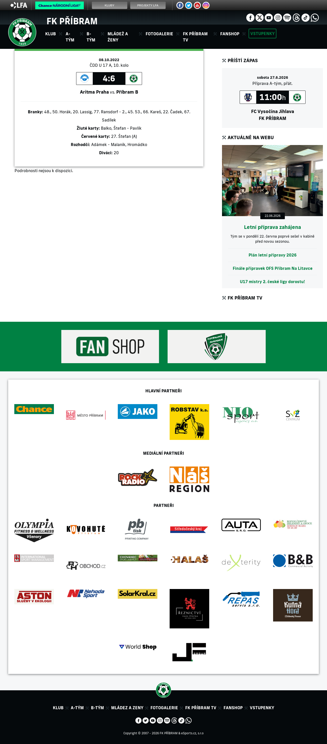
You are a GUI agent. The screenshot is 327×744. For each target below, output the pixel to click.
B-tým (97, 707)
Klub (58, 707)
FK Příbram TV (195, 36)
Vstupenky (262, 33)
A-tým (77, 707)
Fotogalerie (159, 33)
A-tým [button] (70, 36)
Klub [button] (50, 33)
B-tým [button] (91, 36)
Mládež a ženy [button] (118, 36)
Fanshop (229, 33)
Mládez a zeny (127, 707)
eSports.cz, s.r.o (192, 733)
